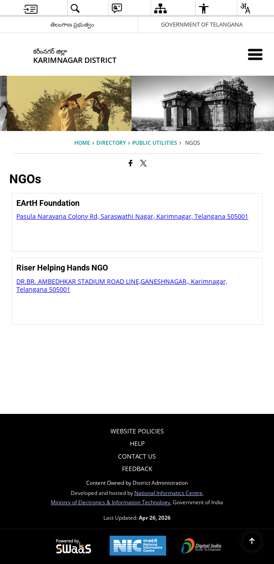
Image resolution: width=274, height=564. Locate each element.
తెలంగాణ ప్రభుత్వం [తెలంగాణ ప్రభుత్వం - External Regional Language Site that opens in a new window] (72, 24)
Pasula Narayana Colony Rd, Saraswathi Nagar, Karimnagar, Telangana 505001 (132, 216)
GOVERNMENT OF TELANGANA (202, 24)
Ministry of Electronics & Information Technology (110, 502)
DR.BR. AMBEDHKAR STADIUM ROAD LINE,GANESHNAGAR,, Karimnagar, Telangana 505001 (121, 285)
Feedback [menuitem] (137, 468)
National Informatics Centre (168, 492)
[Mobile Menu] (255, 54)
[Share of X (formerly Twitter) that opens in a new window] (143, 162)
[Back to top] (252, 542)
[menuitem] (30, 8)
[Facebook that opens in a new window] (130, 162)
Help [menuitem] (137, 443)
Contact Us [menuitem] (137, 456)
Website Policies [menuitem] (137, 431)
